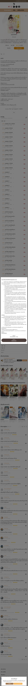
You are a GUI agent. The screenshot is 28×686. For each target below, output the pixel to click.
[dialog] (14, 343)
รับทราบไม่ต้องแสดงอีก (14, 340)
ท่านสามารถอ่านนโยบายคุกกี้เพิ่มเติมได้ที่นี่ (18, 681)
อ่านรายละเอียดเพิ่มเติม (18, 683)
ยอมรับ (9, 683)
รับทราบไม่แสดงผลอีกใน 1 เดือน (14, 336)
